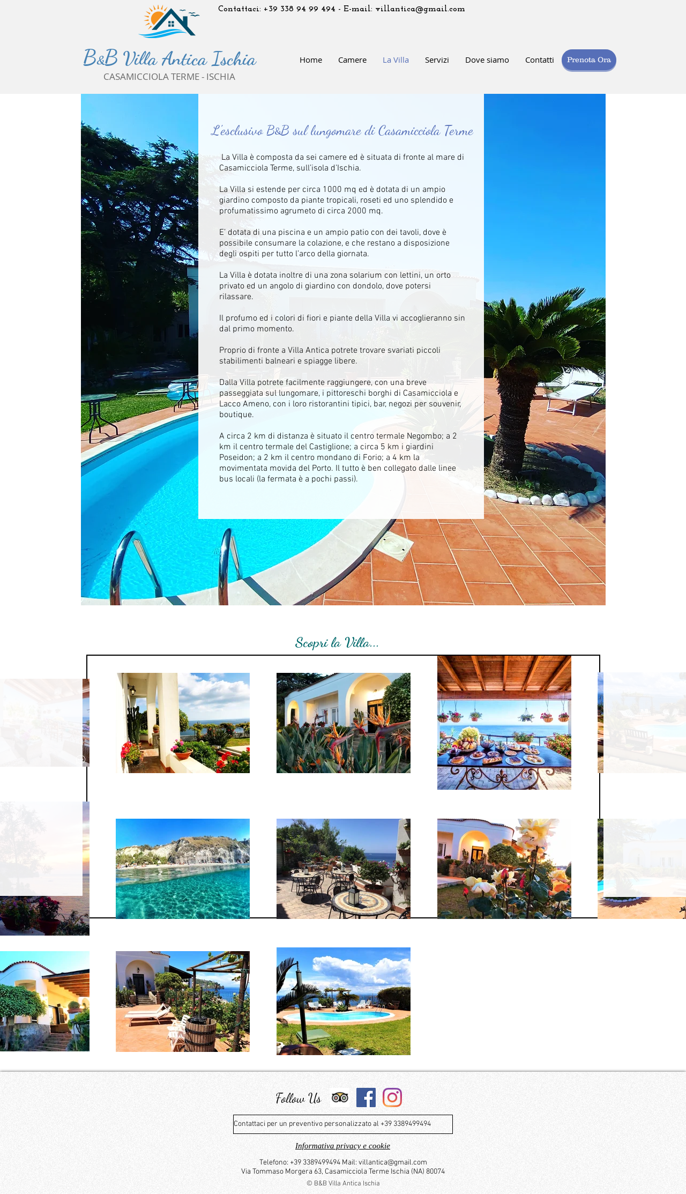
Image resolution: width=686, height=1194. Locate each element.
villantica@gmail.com (420, 9)
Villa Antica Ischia (187, 58)
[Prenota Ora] (589, 59)
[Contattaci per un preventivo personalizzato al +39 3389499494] (343, 1124)
